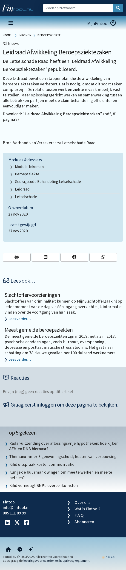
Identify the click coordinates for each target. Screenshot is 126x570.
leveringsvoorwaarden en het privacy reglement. (56, 560)
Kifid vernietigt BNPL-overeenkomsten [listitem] (43, 486)
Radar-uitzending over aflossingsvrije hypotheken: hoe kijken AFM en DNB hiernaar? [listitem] (63, 446)
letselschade (26, 197)
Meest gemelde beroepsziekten (39, 330)
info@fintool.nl (16, 508)
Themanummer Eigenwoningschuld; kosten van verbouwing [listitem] (63, 457)
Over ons (82, 502)
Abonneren (84, 522)
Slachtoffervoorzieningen (32, 295)
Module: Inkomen (29, 167)
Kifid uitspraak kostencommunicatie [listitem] (41, 464)
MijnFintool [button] (102, 23)
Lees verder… (20, 319)
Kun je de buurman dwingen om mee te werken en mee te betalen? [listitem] (60, 475)
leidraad (22, 189)
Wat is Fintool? (87, 509)
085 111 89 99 (14, 513)
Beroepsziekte (27, 174)
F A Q (79, 515)
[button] (31, 550)
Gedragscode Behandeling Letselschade (48, 182)
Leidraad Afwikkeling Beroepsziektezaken (62, 114)
